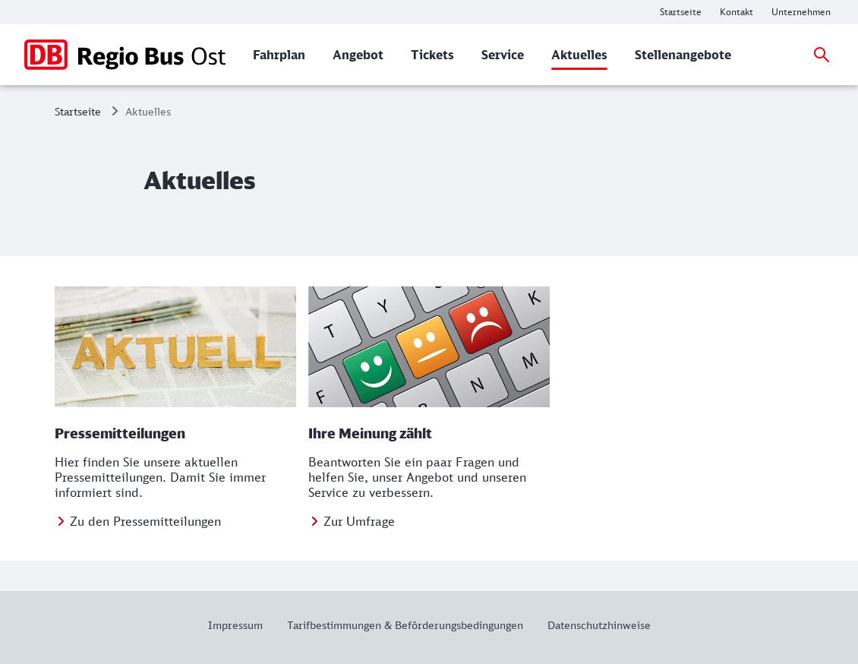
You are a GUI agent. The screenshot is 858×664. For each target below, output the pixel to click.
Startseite (78, 111)
